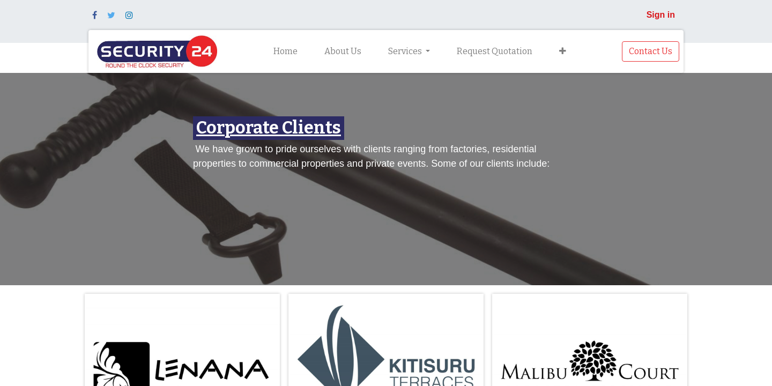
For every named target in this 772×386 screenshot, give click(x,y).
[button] (563, 51)
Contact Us (650, 51)
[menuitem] (285, 51)
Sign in (661, 14)
